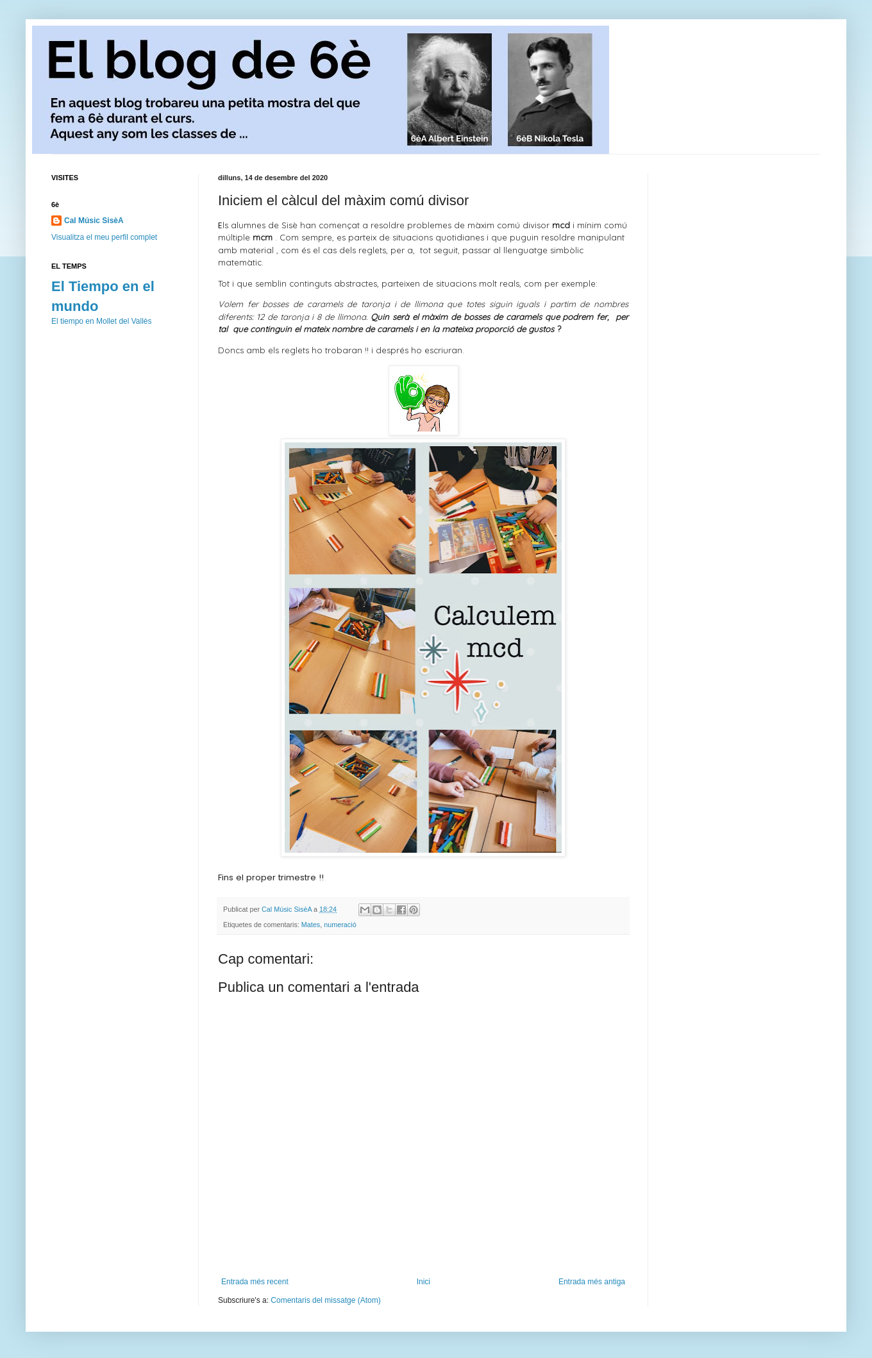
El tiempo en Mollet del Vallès (101, 321)
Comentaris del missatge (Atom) (325, 1300)
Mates (310, 924)
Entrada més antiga (591, 1281)
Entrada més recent (255, 1281)
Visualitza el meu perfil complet (104, 237)
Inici (423, 1281)
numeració (340, 924)
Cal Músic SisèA (94, 220)
